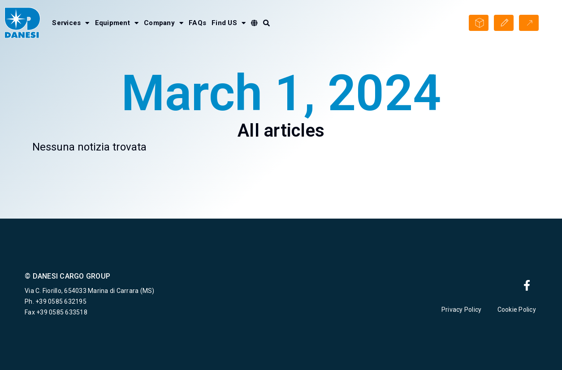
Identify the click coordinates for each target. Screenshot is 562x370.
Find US (229, 23)
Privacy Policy (461, 309)
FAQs (197, 23)
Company (163, 23)
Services (70, 23)
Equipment (117, 23)
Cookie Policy (517, 309)
